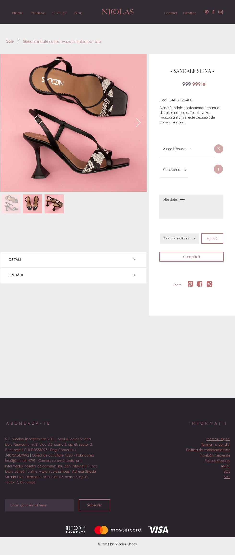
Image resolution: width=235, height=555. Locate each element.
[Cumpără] (191, 257)
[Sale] (10, 41)
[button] (218, 169)
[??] (218, 148)
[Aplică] (212, 238)
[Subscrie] (94, 505)
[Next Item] (138, 123)
